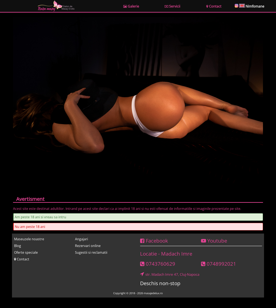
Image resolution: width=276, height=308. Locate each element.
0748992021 (218, 263)
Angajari (81, 239)
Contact (21, 259)
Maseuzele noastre (29, 239)
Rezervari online (88, 245)
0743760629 (157, 263)
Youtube (214, 240)
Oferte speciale (26, 252)
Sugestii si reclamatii (91, 252)
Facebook (154, 240)
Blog (17, 245)
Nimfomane (255, 6)
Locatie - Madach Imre (166, 253)
